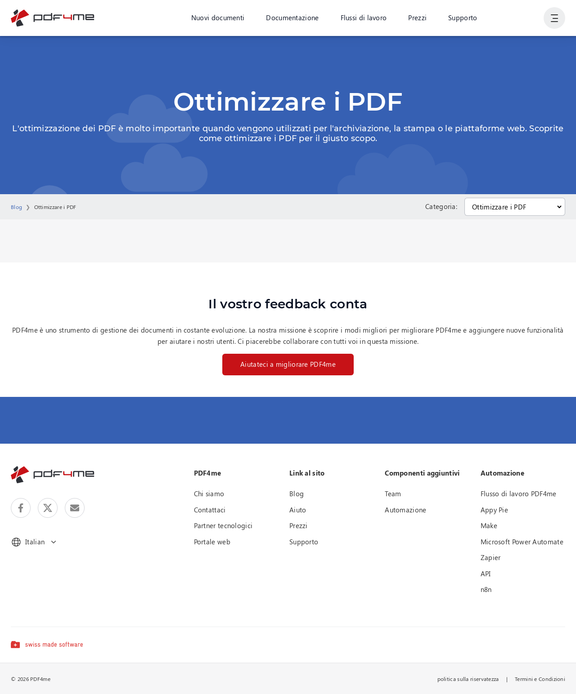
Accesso (520, 17)
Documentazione (292, 17)
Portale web (212, 541)
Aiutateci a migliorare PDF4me (288, 364)
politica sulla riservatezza (468, 678)
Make (489, 525)
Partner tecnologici (223, 525)
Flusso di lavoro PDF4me (519, 493)
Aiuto (297, 509)
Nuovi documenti (218, 17)
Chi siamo (209, 493)
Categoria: (441, 206)
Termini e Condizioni (540, 678)
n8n (486, 589)
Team (393, 493)
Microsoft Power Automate (522, 541)
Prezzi (417, 17)
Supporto (462, 17)
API (486, 573)
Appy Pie (494, 509)
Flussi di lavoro (364, 17)
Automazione (405, 509)
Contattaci (210, 509)
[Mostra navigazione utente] (554, 18)
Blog (16, 206)
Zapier (491, 557)
